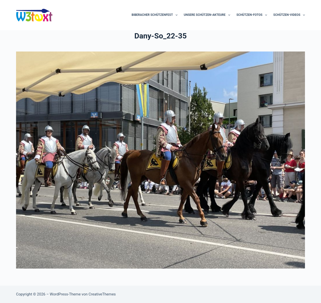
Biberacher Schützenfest (156, 15)
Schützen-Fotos (252, 15)
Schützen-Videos (289, 15)
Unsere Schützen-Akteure (208, 15)
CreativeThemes (102, 294)
